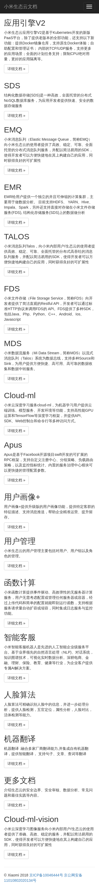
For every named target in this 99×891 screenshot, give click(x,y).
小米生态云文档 (20, 6)
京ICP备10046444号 (46, 875)
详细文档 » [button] (16, 69)
